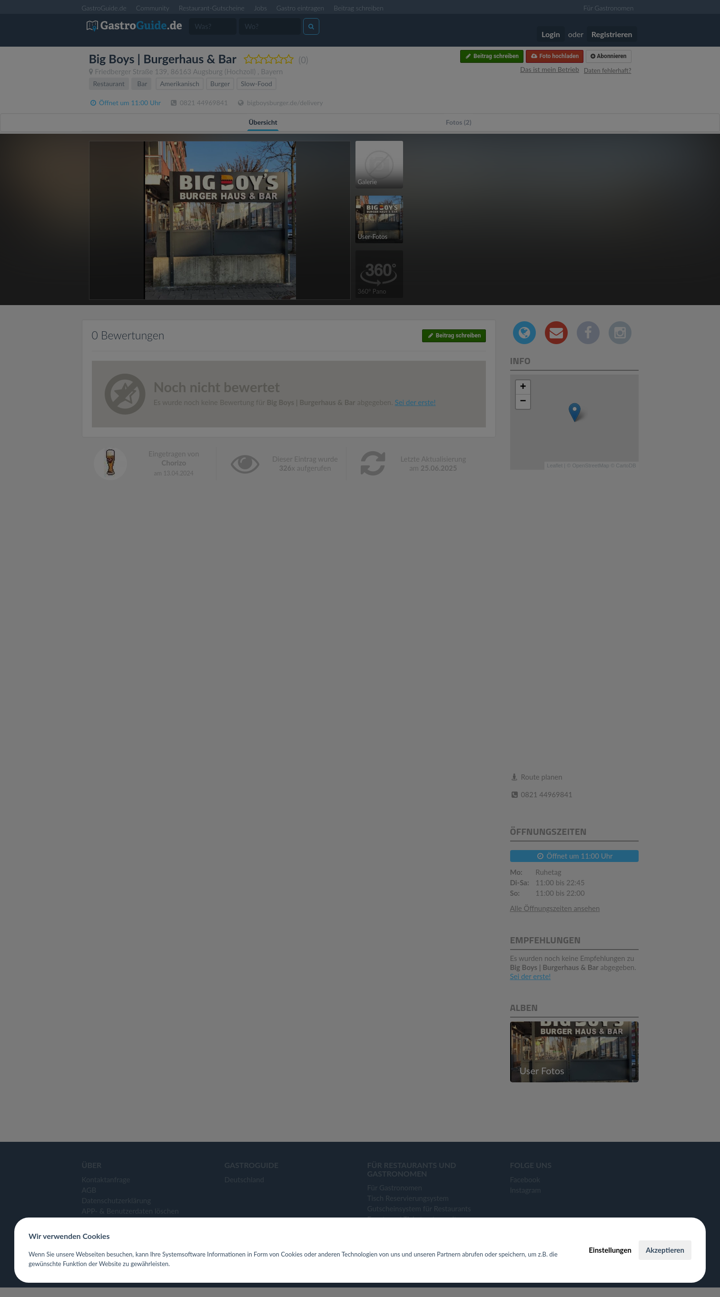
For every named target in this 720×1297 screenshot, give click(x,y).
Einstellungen (610, 1250)
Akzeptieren (665, 1250)
